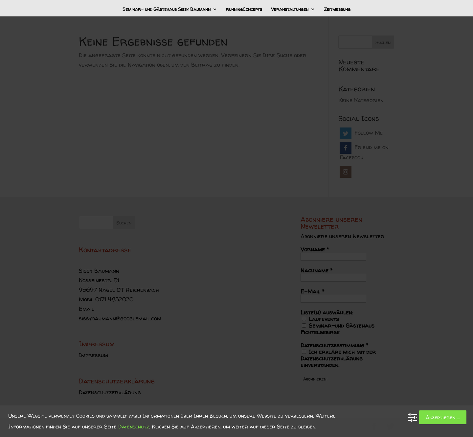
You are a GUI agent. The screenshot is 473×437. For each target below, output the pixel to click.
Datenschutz (133, 426)
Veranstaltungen (289, 9)
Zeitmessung (337, 9)
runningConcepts (244, 9)
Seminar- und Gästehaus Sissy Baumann (167, 9)
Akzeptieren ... (443, 417)
